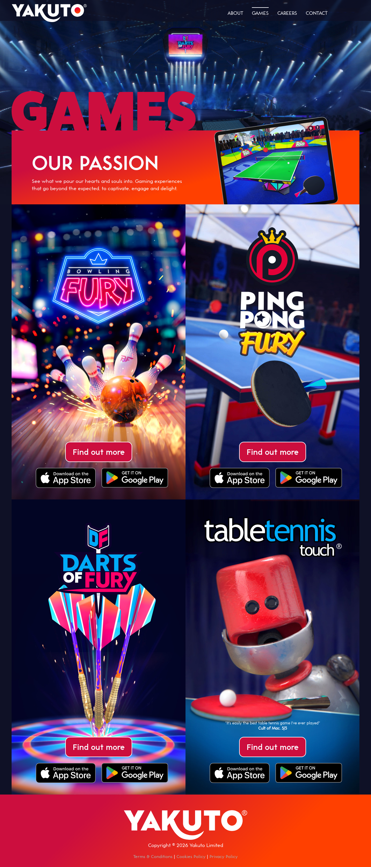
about (235, 13)
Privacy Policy (224, 856)
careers (287, 13)
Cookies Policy (191, 856)
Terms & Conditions (152, 856)
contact (317, 13)
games (260, 13)
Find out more (99, 452)
